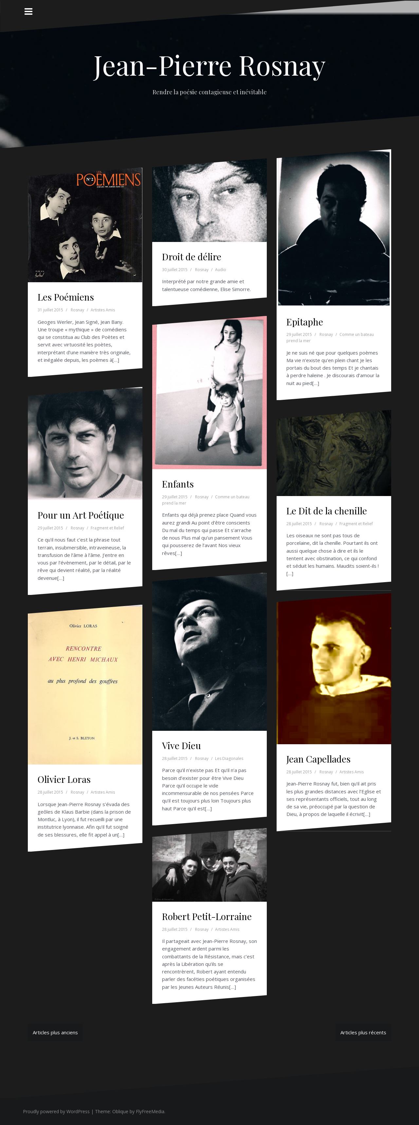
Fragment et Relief (107, 528)
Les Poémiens (66, 297)
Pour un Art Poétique (81, 515)
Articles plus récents (363, 1032)
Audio (220, 269)
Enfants (178, 484)
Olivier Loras (64, 779)
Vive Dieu (181, 745)
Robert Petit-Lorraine (207, 916)
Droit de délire (191, 256)
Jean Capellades (318, 759)
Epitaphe (304, 322)
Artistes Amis (103, 310)
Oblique (120, 1111)
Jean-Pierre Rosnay (210, 64)
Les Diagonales (229, 758)
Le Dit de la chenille (326, 511)
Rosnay (77, 310)
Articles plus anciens (55, 1032)
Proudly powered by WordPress (56, 1111)
